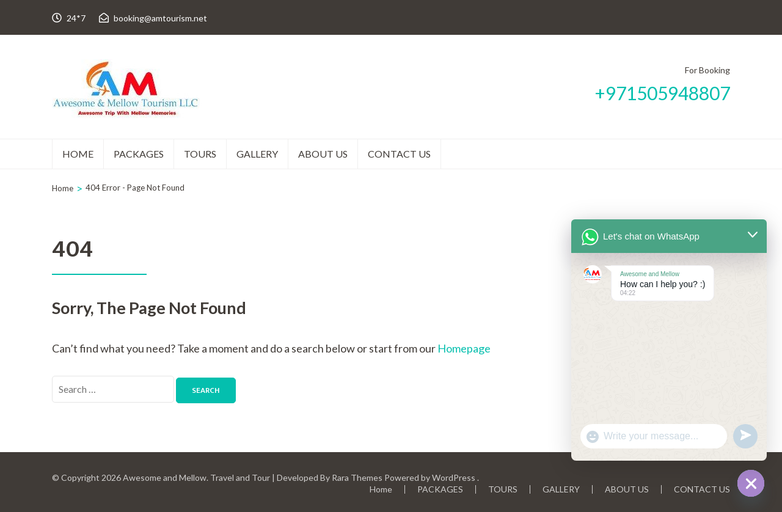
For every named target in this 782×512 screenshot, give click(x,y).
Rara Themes (357, 477)
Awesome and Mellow (164, 477)
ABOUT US (323, 153)
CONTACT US (399, 153)
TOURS (200, 153)
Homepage (464, 348)
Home (77, 153)
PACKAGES (139, 153)
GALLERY (257, 153)
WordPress (453, 477)
